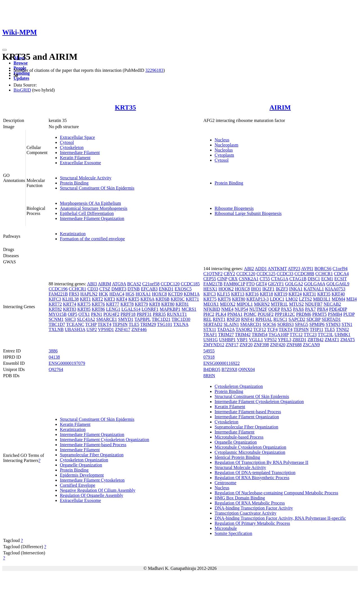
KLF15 (223, 294)
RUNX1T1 (177, 314)
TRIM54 (259, 334)
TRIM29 (148, 324)
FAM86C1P (234, 283)
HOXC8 (159, 294)
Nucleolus (224, 150)
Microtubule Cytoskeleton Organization (250, 447)
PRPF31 (144, 314)
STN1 (346, 324)
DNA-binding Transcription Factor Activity (254, 508)
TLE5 (134, 324)
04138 (54, 357)
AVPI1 (307, 268)
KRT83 (69, 309)
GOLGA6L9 (337, 283)
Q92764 (56, 369)
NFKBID (211, 309)
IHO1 (256, 288)
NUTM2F (258, 309)
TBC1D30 (181, 319)
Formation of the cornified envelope (92, 238)
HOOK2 (226, 288)
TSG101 (164, 324)
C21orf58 (150, 283)
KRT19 (280, 294)
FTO (250, 283)
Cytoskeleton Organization (84, 459)
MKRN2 (262, 304)
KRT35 (125, 107)
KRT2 (97, 299)
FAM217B (212, 283)
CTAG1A (279, 278)
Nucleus (222, 139)
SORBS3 (285, 324)
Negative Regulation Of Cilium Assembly (97, 490)
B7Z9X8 (229, 369)
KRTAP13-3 (257, 299)
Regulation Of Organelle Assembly (91, 495)
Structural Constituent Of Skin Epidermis (97, 188)
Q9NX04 (246, 369)
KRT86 (98, 309)
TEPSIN (120, 324)
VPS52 (270, 339)
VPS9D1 (106, 329)
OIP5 (72, 314)
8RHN (209, 375)
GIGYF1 (276, 283)
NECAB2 (332, 304)
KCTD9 (175, 294)
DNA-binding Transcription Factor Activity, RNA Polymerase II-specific (280, 518)
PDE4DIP (338, 309)
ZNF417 (122, 329)
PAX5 (286, 309)
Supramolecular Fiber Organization (91, 454)
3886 (53, 350)
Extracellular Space (77, 137)
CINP (222, 278)
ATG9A (119, 283)
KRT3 (109, 299)
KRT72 (55, 304)
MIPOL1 (245, 304)
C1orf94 (339, 268)
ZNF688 (294, 344)
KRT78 (127, 304)
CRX (233, 278)
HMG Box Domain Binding (240, 497)
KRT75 (84, 304)
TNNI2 (342, 329)
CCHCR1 (77, 288)
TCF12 (259, 329)
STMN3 (333, 324)
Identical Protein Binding (237, 457)
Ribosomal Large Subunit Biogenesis (248, 213)
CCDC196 (58, 288)
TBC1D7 (57, 324)
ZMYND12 (213, 344)
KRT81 (182, 304)
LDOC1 (277, 299)
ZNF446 (139, 329)
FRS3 (74, 294)
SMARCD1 (251, 324)
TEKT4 (104, 324)
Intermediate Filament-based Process (93, 444)
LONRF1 (149, 309)
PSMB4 (335, 314)
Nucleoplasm (226, 145)
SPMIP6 (317, 324)
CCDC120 (170, 283)
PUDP (348, 314)
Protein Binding (74, 183)
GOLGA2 (294, 283)
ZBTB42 (316, 339)
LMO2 (291, 299)
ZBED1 (299, 339)
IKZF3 (282, 288)
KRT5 (133, 299)
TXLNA (180, 324)
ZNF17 (232, 344)
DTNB (133, 288)
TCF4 (272, 329)
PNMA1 (234, 314)
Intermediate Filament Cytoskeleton (92, 480)
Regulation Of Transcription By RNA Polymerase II (261, 462)
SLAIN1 (231, 324)
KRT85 (84, 309)
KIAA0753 (335, 288)
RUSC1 (280, 319)
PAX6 (298, 309)
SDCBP (313, 319)
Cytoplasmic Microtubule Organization (250, 452)
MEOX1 (211, 304)
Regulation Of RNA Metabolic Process (250, 503)
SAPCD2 (297, 319)
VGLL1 (256, 339)
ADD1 (261, 268)
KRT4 (121, 299)
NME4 (227, 309)
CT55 (265, 278)
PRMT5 (319, 314)
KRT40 (338, 294)
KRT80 (167, 304)
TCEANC (75, 324)
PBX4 (322, 309)
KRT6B (163, 299)
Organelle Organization (81, 465)
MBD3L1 (321, 299)
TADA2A (226, 329)
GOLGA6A (314, 283)
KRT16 (252, 294)
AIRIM (280, 107)
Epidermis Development (82, 475)
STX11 (209, 329)
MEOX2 (227, 304)
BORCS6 (322, 268)
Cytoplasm (224, 155)
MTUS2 (296, 304)
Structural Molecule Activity (85, 177)
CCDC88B (304, 273)
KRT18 (266, 294)
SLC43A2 (86, 319)
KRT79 (141, 304)
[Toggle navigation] (4, 50)
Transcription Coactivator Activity (245, 513)
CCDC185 (190, 283)
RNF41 (247, 319)
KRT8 (154, 304)
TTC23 (310, 334)
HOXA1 (143, 294)
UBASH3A (75, 329)
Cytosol (67, 142)
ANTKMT (277, 268)
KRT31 (309, 294)
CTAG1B (298, 278)
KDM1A (191, 294)
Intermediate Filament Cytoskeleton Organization (104, 439)
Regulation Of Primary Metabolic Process (252, 523)
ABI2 (249, 268)
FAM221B (58, 294)
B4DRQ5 (211, 369)
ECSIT (340, 278)
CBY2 (229, 273)
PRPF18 (128, 314)
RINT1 (219, 319)
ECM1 (327, 278)
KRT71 (192, 299)
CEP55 (209, 278)
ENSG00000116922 (221, 363)
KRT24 (295, 294)
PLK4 (220, 314)
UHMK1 (342, 334)
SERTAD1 (331, 319)
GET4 (261, 283)
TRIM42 (243, 334)
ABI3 (92, 283)
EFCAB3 (149, 288)
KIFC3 (55, 299)
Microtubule (226, 528)
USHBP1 (227, 339)
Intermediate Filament (80, 152)
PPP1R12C (285, 314)
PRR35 (159, 314)
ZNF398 (261, 344)
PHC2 (208, 314)
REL (207, 319)
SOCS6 (269, 324)
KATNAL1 (314, 288)
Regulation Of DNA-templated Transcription (255, 472)
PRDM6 (303, 314)
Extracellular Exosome (80, 162)
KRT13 (237, 294)
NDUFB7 (313, 304)
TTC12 (296, 334)
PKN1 (96, 314)
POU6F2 (266, 314)
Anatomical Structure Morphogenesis (93, 208)
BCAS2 (134, 283)
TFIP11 (316, 329)
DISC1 (314, 278)
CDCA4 (341, 273)
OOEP (274, 309)
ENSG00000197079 (67, 363)
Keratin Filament (75, 157)
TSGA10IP (279, 334)
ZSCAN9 (311, 344)
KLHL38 (70, 299)
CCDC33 (284, 273)
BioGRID (22, 90)
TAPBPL (142, 319)
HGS (129, 294)
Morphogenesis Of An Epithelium (90, 203)
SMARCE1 (106, 319)
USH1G (210, 339)
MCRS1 (189, 309)
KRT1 (85, 299)
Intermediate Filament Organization (92, 218)
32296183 (154, 70)
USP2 (91, 329)
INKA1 (296, 288)
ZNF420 (277, 344)
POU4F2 (112, 314)
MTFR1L (279, 304)
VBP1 (242, 339)
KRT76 (98, 304)
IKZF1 (268, 288)
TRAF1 (210, 334)
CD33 (92, 288)
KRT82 (55, 309)
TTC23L (325, 334)
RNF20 (233, 319)
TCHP (90, 324)
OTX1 (84, 314)
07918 (209, 357)
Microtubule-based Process (239, 437)
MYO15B (58, 314)
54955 (209, 350)
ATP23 (294, 268)
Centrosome (225, 482)
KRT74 (69, 304)
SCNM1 (56, 319)
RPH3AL (263, 319)
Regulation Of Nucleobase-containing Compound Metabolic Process (276, 492)
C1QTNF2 (212, 273)
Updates (21, 78)
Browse (21, 63)
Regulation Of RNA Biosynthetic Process (252, 477)
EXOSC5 (183, 288)
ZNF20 (246, 344)
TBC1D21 (161, 319)
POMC (250, 314)
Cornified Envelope (77, 485)
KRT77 (112, 304)
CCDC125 (266, 273)
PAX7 (310, 309)
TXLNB (56, 329)
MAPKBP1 (170, 309)
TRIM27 (226, 334)
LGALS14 (131, 309)
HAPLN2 (89, 294)
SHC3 (70, 319)
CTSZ (104, 288)
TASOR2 (244, 329)
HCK (103, 294)
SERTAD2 (212, 324)
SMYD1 (125, 319)
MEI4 (351, 299)
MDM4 (338, 299)
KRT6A (147, 299)
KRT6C (178, 299)
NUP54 (241, 309)
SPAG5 (301, 324)
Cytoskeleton (72, 147)
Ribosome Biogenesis (234, 208)
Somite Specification (233, 533)
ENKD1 (166, 288)
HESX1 (210, 288)
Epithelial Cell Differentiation (87, 213)
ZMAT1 (332, 339)
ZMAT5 (347, 339)
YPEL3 (284, 339)
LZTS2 (305, 299)
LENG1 (113, 309)
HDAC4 (116, 294)
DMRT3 (118, 288)
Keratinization (73, 233)
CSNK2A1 (248, 278)
